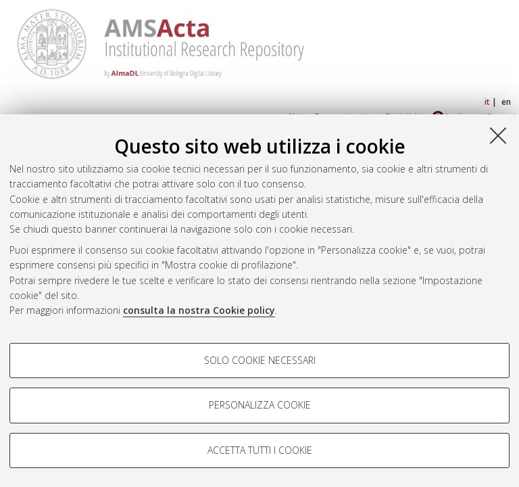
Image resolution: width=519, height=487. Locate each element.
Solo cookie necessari (260, 360)
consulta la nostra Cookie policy (199, 310)
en (506, 102)
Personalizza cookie (260, 404)
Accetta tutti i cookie (259, 450)
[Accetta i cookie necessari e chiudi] (498, 135)
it (487, 102)
